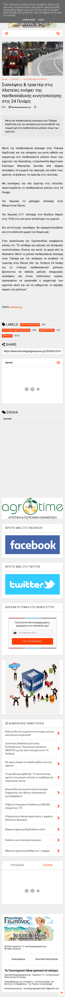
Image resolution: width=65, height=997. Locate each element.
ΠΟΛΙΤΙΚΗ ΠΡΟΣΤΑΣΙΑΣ (46, 959)
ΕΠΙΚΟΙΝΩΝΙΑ (18, 959)
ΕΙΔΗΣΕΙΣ (15, 79)
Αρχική (5, 79)
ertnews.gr (15, 307)
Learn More (28, 20)
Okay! (41, 20)
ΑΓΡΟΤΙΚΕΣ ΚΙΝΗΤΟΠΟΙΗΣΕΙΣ (35, 79)
